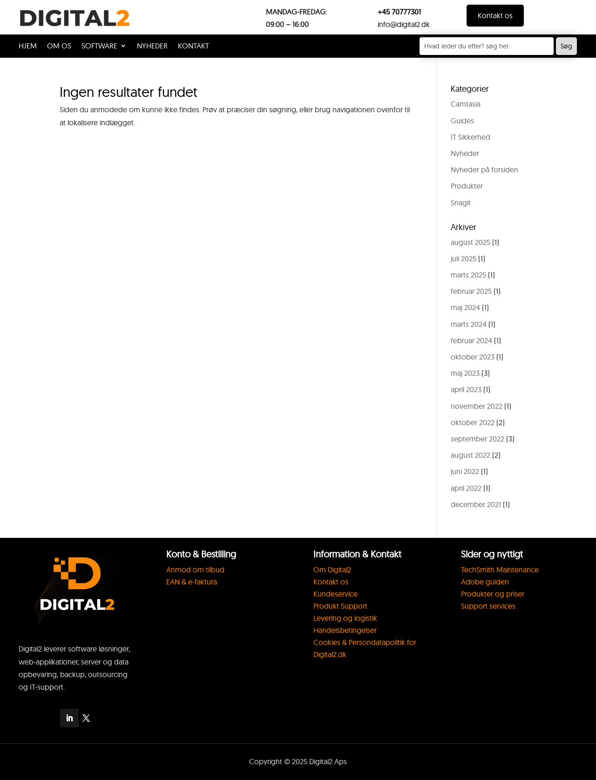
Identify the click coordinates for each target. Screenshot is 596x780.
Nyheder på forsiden (484, 169)
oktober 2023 (472, 356)
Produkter (467, 185)
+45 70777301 (399, 11)
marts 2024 (469, 324)
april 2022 (466, 488)
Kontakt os (495, 15)
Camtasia (466, 104)
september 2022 (477, 438)
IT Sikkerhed (470, 137)
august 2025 (470, 242)
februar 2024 (471, 340)
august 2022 (470, 455)
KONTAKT (193, 46)
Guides (462, 120)
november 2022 (476, 406)
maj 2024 (465, 307)
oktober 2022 (472, 422)
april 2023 (466, 389)
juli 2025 (463, 258)
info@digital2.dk (404, 24)
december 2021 (476, 504)
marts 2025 (468, 274)
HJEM (28, 46)
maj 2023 (465, 373)
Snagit (461, 202)
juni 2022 (465, 471)
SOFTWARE (99, 46)
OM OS (59, 46)
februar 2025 (471, 291)
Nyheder (152, 46)
